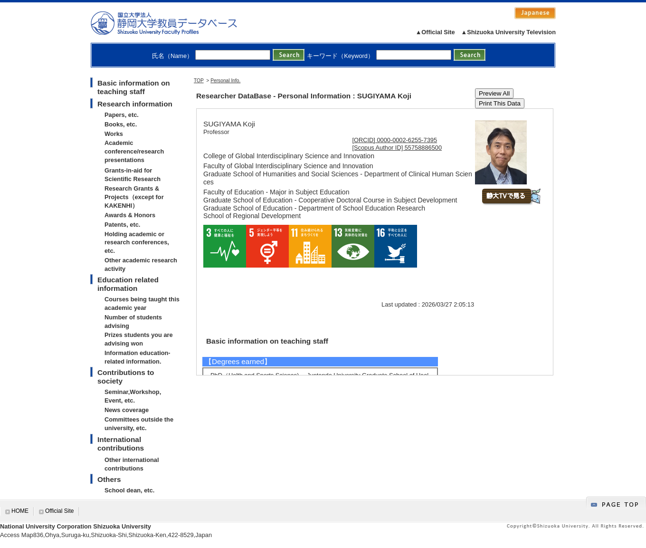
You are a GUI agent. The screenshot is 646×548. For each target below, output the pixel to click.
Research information (134, 104)
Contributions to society (125, 376)
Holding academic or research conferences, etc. (136, 243)
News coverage (126, 409)
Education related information (128, 284)
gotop (616, 503)
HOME (19, 511)
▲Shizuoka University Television (508, 32)
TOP (199, 80)
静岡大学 (173, 23)
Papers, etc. (121, 114)
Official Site (59, 511)
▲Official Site (435, 32)
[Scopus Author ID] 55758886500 (397, 147)
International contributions (120, 443)
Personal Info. (225, 80)
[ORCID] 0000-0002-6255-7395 (394, 140)
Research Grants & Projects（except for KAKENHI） (134, 197)
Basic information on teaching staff (133, 87)
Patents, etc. (122, 224)
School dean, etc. (129, 490)
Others (109, 479)
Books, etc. (120, 124)
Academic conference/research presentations (134, 151)
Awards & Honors (129, 215)
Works (113, 133)
